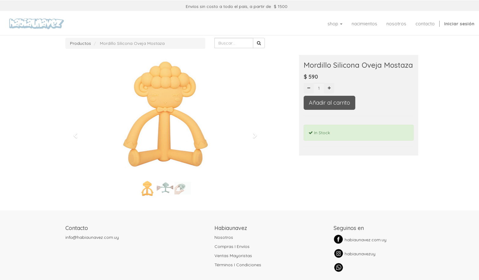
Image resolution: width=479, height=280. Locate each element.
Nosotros (223, 237)
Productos (80, 43)
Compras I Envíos (232, 246)
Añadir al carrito (329, 102)
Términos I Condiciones (237, 264)
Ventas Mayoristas (233, 255)
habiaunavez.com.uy (365, 239)
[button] (77, 132)
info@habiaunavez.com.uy (92, 237)
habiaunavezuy (360, 254)
